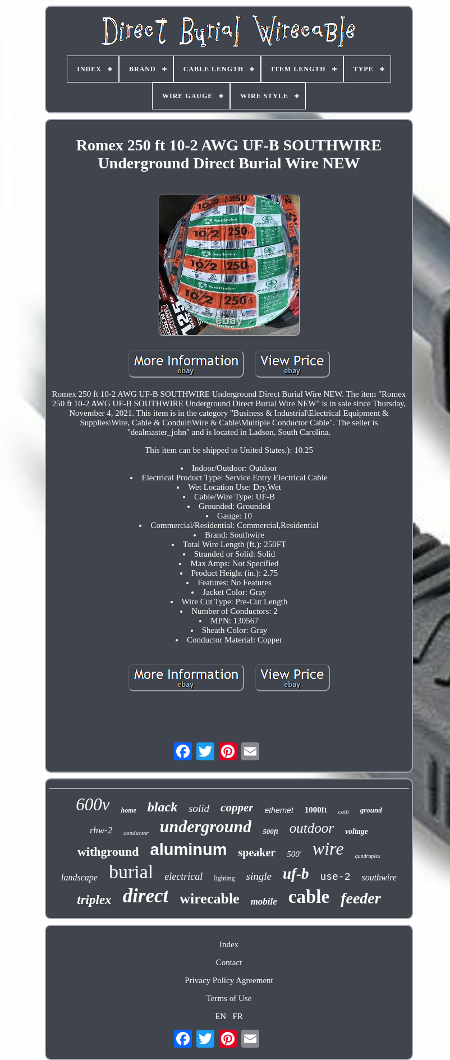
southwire (379, 877)
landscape (79, 877)
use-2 (335, 877)
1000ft (316, 809)
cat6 (343, 811)
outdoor (312, 828)
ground (371, 810)
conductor (136, 832)
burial (131, 871)
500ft (270, 831)
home (128, 810)
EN (220, 1016)
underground (205, 826)
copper (237, 807)
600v (92, 804)
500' (294, 854)
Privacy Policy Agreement (229, 980)
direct (146, 896)
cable (308, 897)
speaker (256, 852)
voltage (356, 831)
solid (199, 808)
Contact (229, 962)
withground (108, 852)
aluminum (188, 850)
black (162, 807)
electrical (183, 876)
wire (328, 848)
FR (237, 1016)
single (259, 876)
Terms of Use (229, 998)
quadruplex (368, 856)
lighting (224, 878)
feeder (361, 898)
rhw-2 (101, 830)
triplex (94, 900)
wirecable (209, 899)
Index (228, 944)
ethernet (278, 810)
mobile (264, 901)
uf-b (296, 873)
